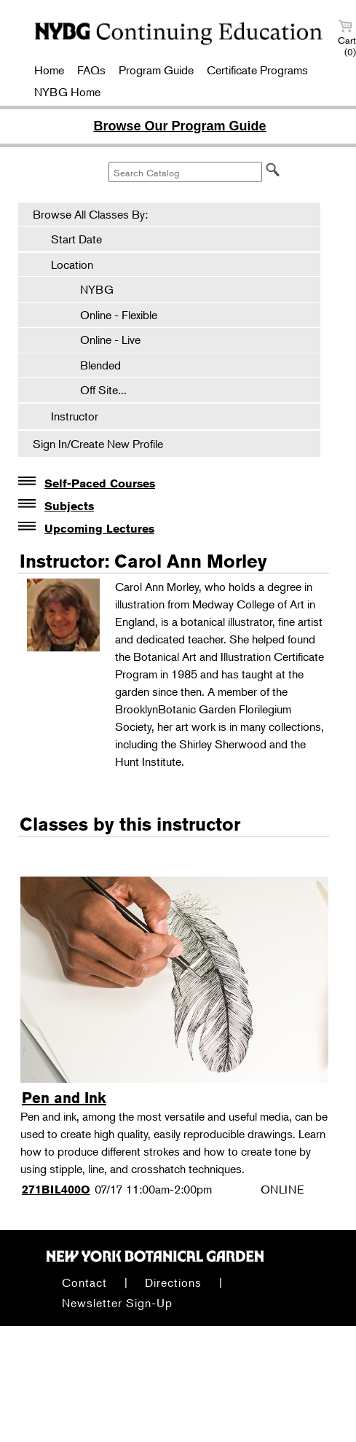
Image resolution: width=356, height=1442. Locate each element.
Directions (173, 1282)
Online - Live (103, 339)
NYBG (90, 289)
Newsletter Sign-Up (117, 1303)
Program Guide (156, 70)
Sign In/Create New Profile (98, 443)
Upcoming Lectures (99, 529)
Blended (93, 365)
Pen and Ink (64, 1098)
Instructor (74, 416)
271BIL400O (56, 1189)
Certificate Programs (257, 70)
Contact (84, 1282)
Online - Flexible (111, 314)
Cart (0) (347, 38)
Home (49, 70)
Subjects (69, 506)
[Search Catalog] (185, 172)
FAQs (91, 70)
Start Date (76, 239)
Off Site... (96, 390)
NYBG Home (67, 92)
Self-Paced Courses (99, 483)
